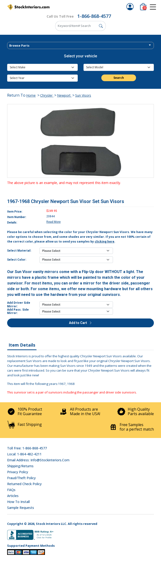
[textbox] (80, 45)
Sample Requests (20, 507)
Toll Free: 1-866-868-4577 (27, 448)
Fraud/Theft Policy (21, 478)
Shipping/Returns (20, 466)
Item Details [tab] (22, 345)
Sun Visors (83, 95)
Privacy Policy (17, 472)
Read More (53, 222)
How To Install (18, 501)
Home (31, 95)
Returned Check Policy (24, 484)
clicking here (104, 241)
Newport (64, 95)
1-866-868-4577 (94, 16)
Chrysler (47, 95)
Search (118, 78)
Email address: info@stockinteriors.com (38, 460)
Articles (13, 495)
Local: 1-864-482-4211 (24, 454)
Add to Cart (80, 323)
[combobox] (80, 45)
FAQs (11, 489)
